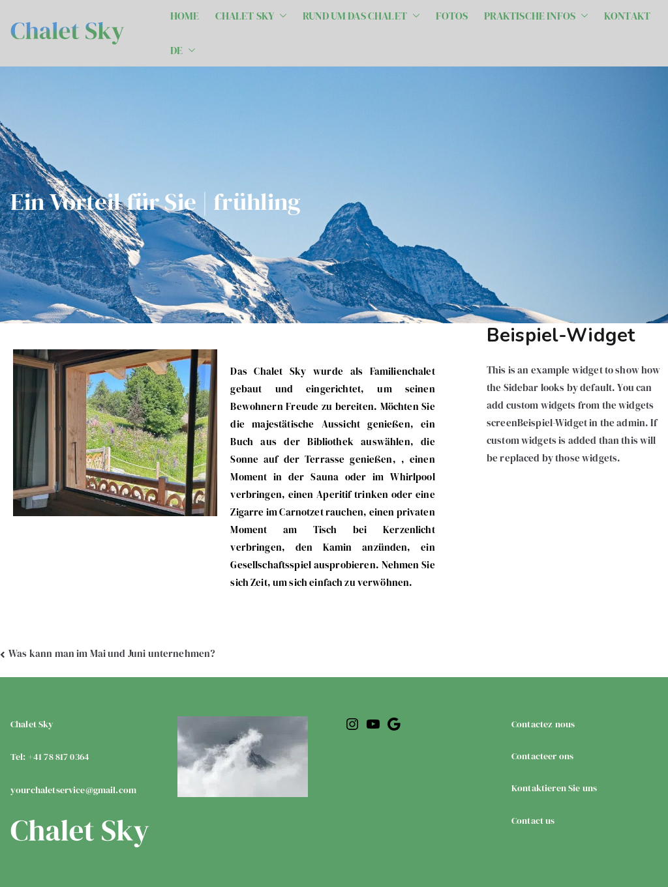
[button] (280, 16)
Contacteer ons (542, 756)
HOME (185, 15)
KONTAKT (627, 15)
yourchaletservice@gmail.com (73, 789)
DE (183, 50)
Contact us (533, 820)
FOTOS (452, 15)
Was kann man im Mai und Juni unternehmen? (111, 653)
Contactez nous (543, 724)
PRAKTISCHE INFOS (536, 16)
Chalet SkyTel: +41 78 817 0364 (73, 757)
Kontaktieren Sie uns (554, 787)
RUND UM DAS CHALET (361, 16)
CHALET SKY (251, 16)
